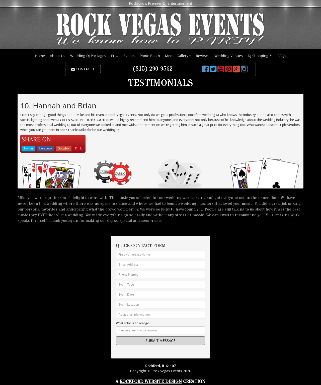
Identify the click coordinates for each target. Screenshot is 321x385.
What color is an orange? (133, 323)
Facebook (45, 148)
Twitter (28, 148)
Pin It (78, 148)
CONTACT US (84, 69)
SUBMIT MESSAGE (160, 340)
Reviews (202, 55)
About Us (57, 55)
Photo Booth (150, 55)
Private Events (123, 55)
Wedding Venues (228, 55)
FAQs (282, 55)
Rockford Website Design (151, 381)
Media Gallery (178, 55)
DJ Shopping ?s (260, 55)
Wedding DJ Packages (88, 55)
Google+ (63, 148)
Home (40, 55)
